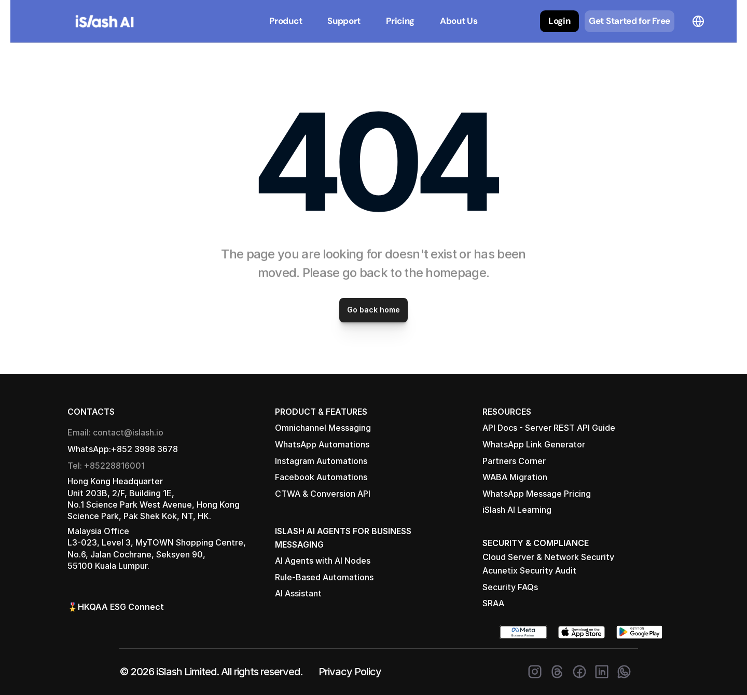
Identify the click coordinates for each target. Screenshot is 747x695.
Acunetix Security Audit (529, 570)
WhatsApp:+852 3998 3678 (122, 449)
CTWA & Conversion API (322, 493)
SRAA (493, 603)
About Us (459, 20)
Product (285, 20)
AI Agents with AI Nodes (322, 560)
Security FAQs (510, 587)
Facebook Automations (321, 477)
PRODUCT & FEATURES (321, 411)
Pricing (400, 20)
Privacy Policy (350, 671)
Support (344, 20)
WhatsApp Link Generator (533, 444)
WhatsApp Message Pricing (536, 493)
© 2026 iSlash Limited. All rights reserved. (210, 671)
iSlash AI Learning (516, 510)
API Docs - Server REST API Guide (548, 428)
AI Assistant (298, 593)
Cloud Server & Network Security (548, 557)
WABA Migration (514, 477)
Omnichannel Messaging (323, 428)
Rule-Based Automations (324, 577)
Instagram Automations (321, 461)
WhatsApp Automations (322, 444)
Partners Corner (514, 461)
